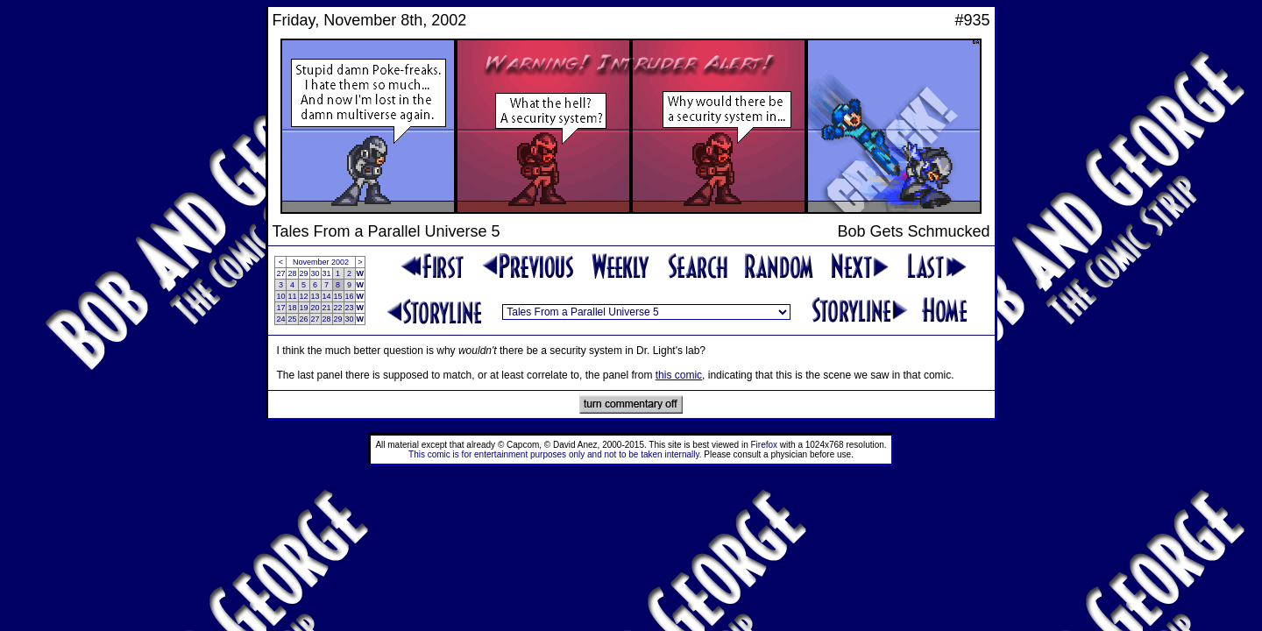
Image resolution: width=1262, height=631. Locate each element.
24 (280, 319)
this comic (679, 375)
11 (291, 296)
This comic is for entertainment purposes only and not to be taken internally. (554, 454)
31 (327, 273)
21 (327, 307)
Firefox (764, 445)
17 (280, 307)
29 (304, 273)
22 (338, 307)
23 (349, 307)
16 (349, 296)
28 (291, 273)
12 (304, 296)
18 (291, 307)
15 (338, 296)
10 (280, 296)
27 (280, 273)
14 (327, 296)
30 (315, 273)
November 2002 (321, 262)
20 (315, 307)
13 (315, 296)
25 (291, 319)
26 (304, 319)
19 (304, 307)
